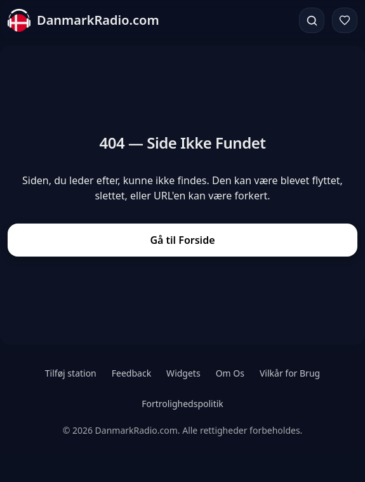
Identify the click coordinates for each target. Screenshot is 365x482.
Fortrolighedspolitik (182, 404)
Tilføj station (70, 373)
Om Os (230, 373)
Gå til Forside (182, 240)
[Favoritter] (344, 20)
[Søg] (311, 20)
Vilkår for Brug (290, 373)
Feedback (131, 373)
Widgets (183, 373)
